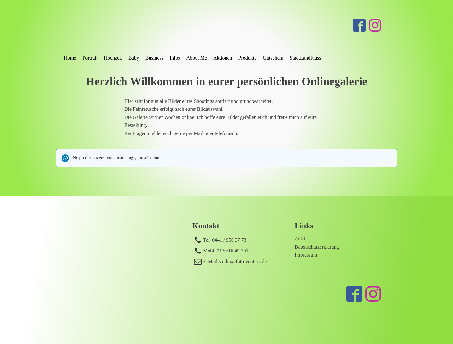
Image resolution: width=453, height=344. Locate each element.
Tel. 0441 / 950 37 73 (224, 240)
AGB (300, 238)
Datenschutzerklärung (317, 247)
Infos (175, 58)
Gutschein (273, 58)
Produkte (247, 58)
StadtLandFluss (305, 58)
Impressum (306, 255)
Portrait (89, 58)
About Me (196, 58)
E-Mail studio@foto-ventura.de (235, 261)
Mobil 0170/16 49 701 (226, 250)
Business (154, 58)
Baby (133, 58)
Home (70, 58)
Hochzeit (113, 58)
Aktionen (222, 58)
